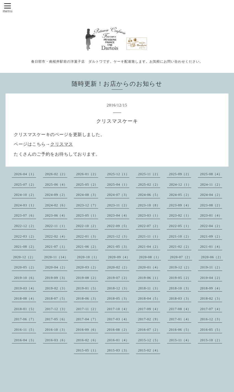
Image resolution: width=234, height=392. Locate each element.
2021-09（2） (211, 236)
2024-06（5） (149, 195)
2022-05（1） (180, 226)
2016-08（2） (118, 330)
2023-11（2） (118, 205)
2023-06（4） (56, 215)
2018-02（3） (211, 298)
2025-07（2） (25, 184)
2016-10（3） (56, 330)
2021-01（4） (211, 247)
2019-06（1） (149, 278)
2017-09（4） (149, 309)
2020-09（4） (119, 257)
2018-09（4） (211, 288)
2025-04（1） (118, 184)
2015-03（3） (118, 350)
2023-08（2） (211, 205)
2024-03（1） (25, 205)
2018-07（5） (56, 298)
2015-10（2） (211, 340)
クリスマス (61, 144)
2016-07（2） (149, 330)
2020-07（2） (181, 257)
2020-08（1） (150, 257)
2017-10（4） (118, 309)
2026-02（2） (56, 174)
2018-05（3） (118, 298)
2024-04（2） (211, 195)
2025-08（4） (211, 174)
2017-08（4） (180, 309)
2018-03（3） (180, 298)
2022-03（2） (25, 236)
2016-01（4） (118, 340)
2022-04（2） (211, 226)
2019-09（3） (56, 278)
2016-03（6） (56, 340)
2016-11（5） (25, 330)
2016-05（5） (211, 330)
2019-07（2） (118, 278)
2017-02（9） (149, 319)
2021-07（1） (56, 247)
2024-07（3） (118, 195)
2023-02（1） (180, 215)
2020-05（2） (25, 267)
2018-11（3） (149, 288)
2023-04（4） (118, 215)
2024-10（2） (25, 195)
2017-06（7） (25, 319)
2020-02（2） (118, 267)
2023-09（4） (180, 205)
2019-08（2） (87, 278)
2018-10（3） (180, 288)
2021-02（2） (180, 247)
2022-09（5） (118, 226)
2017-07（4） (211, 309)
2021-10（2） (180, 236)
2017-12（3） (56, 309)
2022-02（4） (56, 236)
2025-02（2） (149, 184)
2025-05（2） (87, 184)
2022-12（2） (25, 226)
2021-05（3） (118, 247)
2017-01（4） (180, 319)
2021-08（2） (25, 247)
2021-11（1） (149, 236)
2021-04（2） (149, 247)
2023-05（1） (87, 215)
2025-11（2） (149, 174)
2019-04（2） (211, 278)
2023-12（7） (87, 205)
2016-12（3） (211, 319)
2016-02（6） (87, 340)
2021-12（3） (118, 236)
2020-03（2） (87, 267)
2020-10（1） (88, 257)
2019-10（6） (25, 278)
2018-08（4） (25, 298)
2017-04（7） (87, 319)
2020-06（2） (212, 257)
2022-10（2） (87, 226)
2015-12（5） (149, 340)
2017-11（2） (87, 309)
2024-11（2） (211, 184)
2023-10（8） (149, 205)
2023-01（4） (211, 215)
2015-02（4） (149, 350)
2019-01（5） (87, 288)
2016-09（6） (87, 330)
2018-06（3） (87, 298)
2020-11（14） (56, 257)
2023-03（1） (149, 215)
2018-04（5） (149, 298)
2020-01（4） (149, 267)
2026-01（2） (87, 174)
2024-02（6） (56, 205)
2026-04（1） (25, 174)
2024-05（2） (180, 195)
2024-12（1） (180, 184)
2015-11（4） (180, 340)
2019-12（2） (180, 267)
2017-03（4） (118, 319)
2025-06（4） (56, 184)
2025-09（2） (180, 174)
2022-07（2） (149, 226)
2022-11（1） (56, 226)
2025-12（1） (118, 174)
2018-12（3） (118, 288)
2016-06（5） (180, 330)
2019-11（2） (211, 267)
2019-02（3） (56, 288)
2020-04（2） (56, 267)
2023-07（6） (25, 215)
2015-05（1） (87, 350)
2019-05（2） (180, 278)
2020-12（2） (24, 257)
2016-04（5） (25, 340)
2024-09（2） (56, 195)
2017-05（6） (56, 319)
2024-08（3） (87, 195)
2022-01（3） (87, 236)
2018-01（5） (25, 309)
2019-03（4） (25, 288)
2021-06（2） (87, 247)
